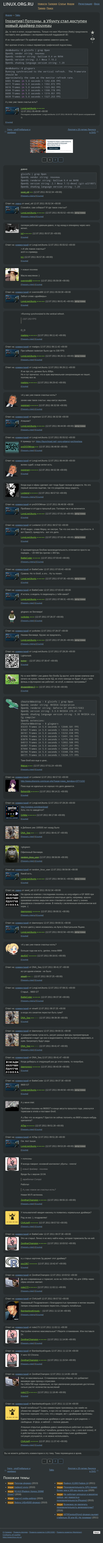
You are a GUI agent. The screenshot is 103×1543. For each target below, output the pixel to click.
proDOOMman (28, 447)
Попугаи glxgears (22, 1483)
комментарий (22, 245)
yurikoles (25, 617)
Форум (70, 4)
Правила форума (20, 1532)
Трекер (41, 8)
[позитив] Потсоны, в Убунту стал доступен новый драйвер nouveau (46, 23)
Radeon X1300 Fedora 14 (76, 1483)
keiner (24, 661)
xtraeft (24, 976)
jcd (22, 233)
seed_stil (25, 192)
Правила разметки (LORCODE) (42, 1532)
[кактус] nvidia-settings (25, 1498)
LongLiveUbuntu (28, 108)
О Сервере (7, 1532)
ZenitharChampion (29, 1200)
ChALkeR (25, 1223)
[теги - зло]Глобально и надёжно (18, 131)
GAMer (24, 815)
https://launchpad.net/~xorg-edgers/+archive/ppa (59, 441)
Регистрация (85, 4)
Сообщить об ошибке (12, 1535)
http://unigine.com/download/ (34, 807)
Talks (17, 15)
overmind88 (26, 281)
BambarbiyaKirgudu (30, 1311)
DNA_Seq (25, 833)
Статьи (62, 4)
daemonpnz (26, 911)
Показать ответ (27, 285)
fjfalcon (24, 766)
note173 (25, 1287)
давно (18, 203)
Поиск (50, 8)
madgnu (25, 335)
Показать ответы (28, 196)
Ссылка (9, 122)
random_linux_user (30, 857)
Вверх (96, 1532)
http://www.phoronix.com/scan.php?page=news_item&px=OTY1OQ (53, 781)
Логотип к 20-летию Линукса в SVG (82, 131)
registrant (25, 405)
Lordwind (25, 493)
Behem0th (26, 791)
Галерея (52, 4)
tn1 (22, 257)
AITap (23, 1126)
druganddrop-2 (28, 687)
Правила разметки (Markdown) (69, 1532)
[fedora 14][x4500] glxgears (27, 1502)
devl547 (24, 956)
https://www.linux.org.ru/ (12, 1537)
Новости (42, 4)
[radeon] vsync (21, 1487)
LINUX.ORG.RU (18, 4)
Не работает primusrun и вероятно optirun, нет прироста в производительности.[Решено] (77, 1497)
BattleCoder (26, 558)
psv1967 (25, 1264)
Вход (97, 4)
